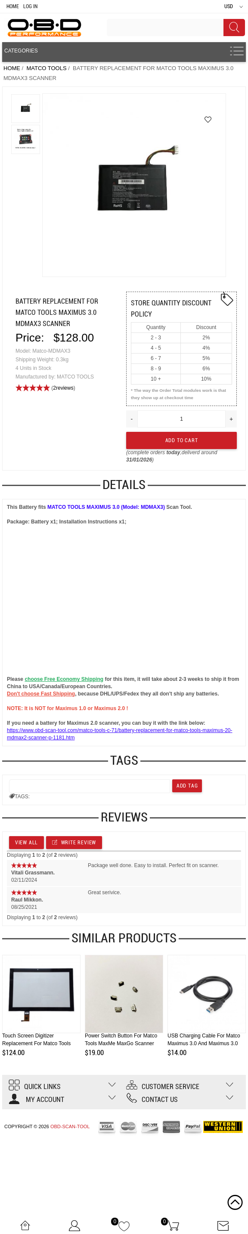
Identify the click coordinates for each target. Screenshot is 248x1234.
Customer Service (162, 1087)
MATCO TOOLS (46, 68)
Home (12, 6)
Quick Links (35, 1087)
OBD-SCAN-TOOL (70, 1126)
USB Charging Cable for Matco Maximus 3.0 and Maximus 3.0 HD (203, 1043)
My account (36, 1100)
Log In (30, 6)
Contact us (152, 1100)
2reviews (63, 388)
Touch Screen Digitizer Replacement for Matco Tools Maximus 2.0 (36, 1043)
